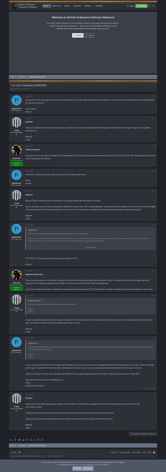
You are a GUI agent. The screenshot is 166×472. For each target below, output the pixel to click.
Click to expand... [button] (90, 247)
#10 (155, 394)
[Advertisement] (83, 53)
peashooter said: (34, 301)
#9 (155, 338)
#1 (155, 96)
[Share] (152, 96)
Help (144, 452)
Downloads (77, 6)
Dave (61, 456)
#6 (155, 225)
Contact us (114, 452)
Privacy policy (136, 452)
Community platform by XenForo (27, 456)
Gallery (66, 6)
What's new (56, 6)
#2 (155, 118)
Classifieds (99, 6)
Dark (13, 452)
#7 (155, 271)
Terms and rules (125, 452)
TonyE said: (32, 230)
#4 (155, 171)
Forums (46, 6)
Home (149, 452)
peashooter (16, 89)
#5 (155, 191)
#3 (155, 146)
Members (88, 6)
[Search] (153, 6)
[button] (50, 6)
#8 (155, 296)
